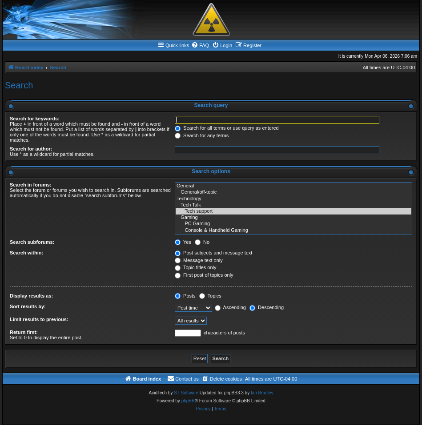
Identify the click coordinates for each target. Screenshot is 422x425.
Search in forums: (31, 184)
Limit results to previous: (39, 319)
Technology (293, 199)
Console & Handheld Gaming (293, 230)
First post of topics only (204, 275)
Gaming (293, 217)
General (293, 186)
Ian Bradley (262, 392)
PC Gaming (293, 224)
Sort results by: (28, 306)
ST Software (186, 392)
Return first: (24, 332)
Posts (185, 295)
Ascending (230, 307)
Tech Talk (293, 205)
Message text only (199, 260)
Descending (266, 307)
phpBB (188, 400)
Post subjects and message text (213, 252)
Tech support (293, 211)
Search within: (26, 252)
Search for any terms (202, 135)
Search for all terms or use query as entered (227, 128)
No (202, 242)
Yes (183, 242)
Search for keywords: (35, 118)
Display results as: (31, 295)
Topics (210, 295)
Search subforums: (32, 242)
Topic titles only (195, 267)
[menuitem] (200, 45)
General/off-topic (293, 192)
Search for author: (31, 148)
